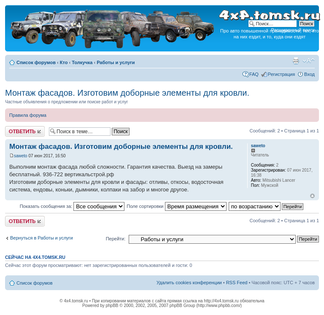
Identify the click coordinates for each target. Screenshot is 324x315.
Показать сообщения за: (72, 206)
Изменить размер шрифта (308, 61)
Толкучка (82, 62)
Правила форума (27, 115)
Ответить (25, 131)
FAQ (254, 74)
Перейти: (116, 238)
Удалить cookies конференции (189, 282)
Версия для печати (295, 61)
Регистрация (281, 74)
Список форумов (36, 62)
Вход (309, 74)
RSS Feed (237, 282)
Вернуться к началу (312, 196)
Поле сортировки (176, 206)
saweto (20, 155)
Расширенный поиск (293, 29)
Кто (64, 62)
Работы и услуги (116, 62)
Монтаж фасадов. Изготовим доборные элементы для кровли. (127, 92)
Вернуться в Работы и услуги (41, 237)
